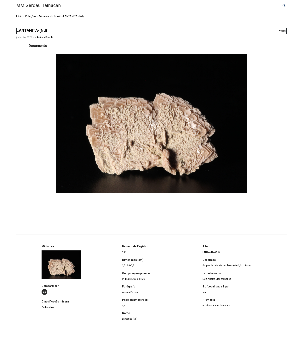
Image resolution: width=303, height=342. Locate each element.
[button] (284, 5)
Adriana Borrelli (45, 37)
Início (19, 16)
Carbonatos (48, 307)
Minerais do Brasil (49, 16)
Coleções (30, 16)
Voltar (282, 30)
